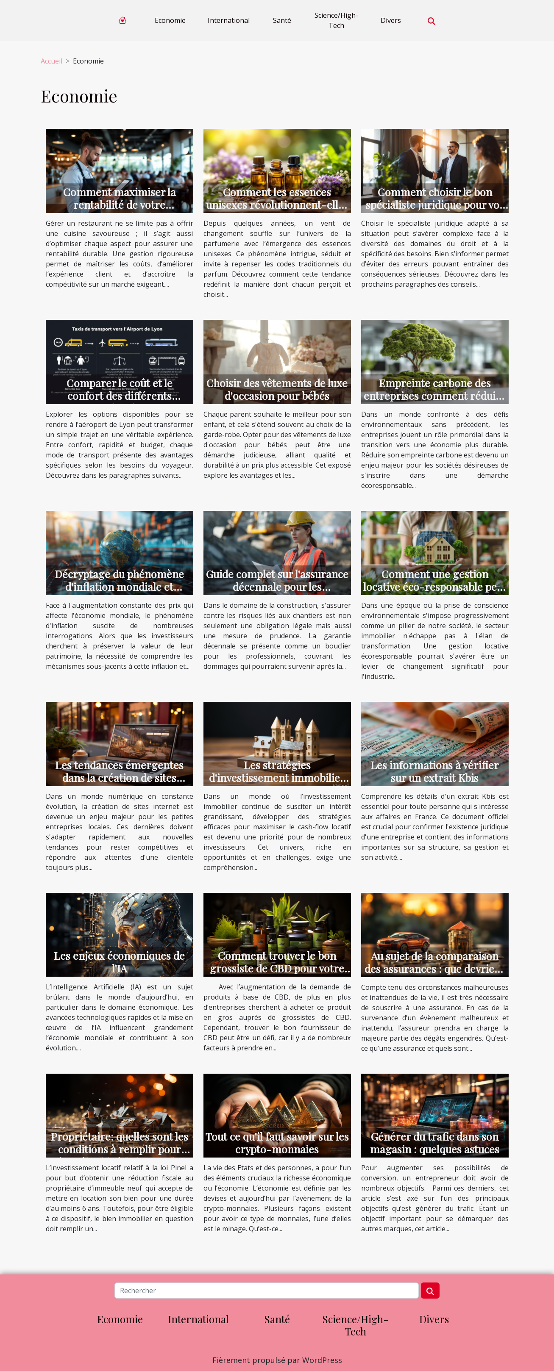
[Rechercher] (266, 1290)
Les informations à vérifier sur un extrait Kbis (434, 771)
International (229, 20)
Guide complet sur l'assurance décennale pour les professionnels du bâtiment (277, 586)
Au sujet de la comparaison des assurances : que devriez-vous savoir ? (435, 968)
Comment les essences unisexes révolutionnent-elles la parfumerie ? (277, 204)
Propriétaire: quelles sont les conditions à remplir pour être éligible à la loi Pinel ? (119, 1149)
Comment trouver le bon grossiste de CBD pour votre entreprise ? (277, 968)
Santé (282, 20)
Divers (391, 20)
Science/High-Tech (336, 20)
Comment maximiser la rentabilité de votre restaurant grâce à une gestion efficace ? (119, 211)
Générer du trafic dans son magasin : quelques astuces (434, 1142)
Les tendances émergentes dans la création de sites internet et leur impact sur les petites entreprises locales (119, 784)
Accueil (51, 61)
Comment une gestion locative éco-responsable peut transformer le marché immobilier (435, 593)
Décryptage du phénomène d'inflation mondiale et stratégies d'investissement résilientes (119, 593)
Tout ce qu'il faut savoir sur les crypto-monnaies (277, 1142)
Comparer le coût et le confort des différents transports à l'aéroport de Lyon (119, 402)
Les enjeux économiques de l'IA (119, 961)
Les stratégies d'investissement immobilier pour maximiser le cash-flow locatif (277, 784)
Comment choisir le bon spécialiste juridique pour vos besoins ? (435, 204)
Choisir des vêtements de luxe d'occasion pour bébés (277, 389)
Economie (170, 20)
